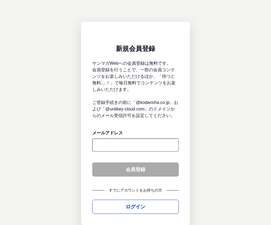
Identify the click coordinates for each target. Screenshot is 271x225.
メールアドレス (107, 133)
